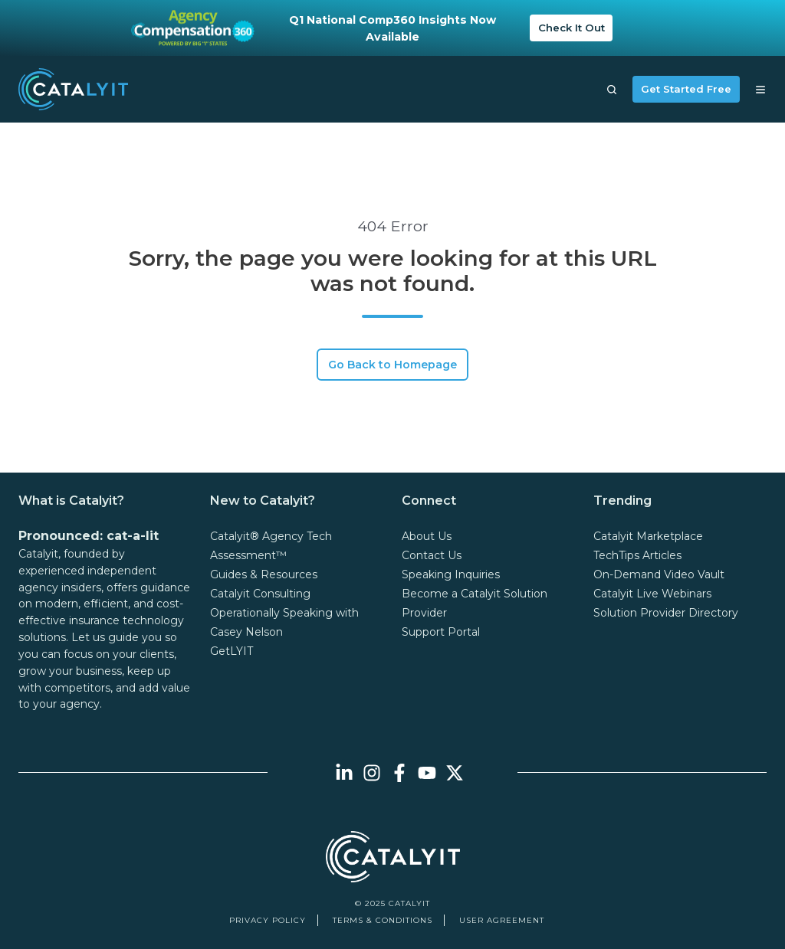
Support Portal (441, 632)
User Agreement (501, 920)
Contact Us (431, 555)
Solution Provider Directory (665, 613)
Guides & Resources (263, 574)
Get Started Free (686, 89)
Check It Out (571, 27)
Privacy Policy (267, 920)
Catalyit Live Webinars (652, 593)
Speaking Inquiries (451, 574)
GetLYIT (231, 651)
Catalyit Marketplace (648, 536)
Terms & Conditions (382, 920)
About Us (427, 536)
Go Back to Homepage (392, 364)
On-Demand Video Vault (658, 574)
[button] (612, 89)
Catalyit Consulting (260, 593)
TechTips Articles (637, 555)
